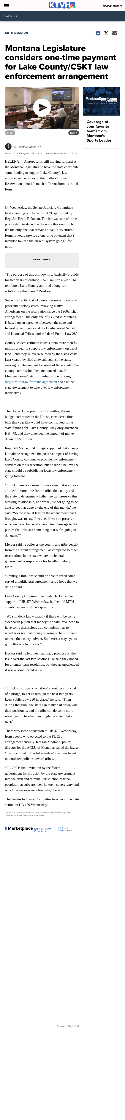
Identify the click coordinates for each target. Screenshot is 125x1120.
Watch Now (112, 6)
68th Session (16, 33)
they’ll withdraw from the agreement (31, 382)
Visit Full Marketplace (65, 829)
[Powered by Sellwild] (73, 1026)
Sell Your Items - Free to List (43, 830)
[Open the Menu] (6, 5)
